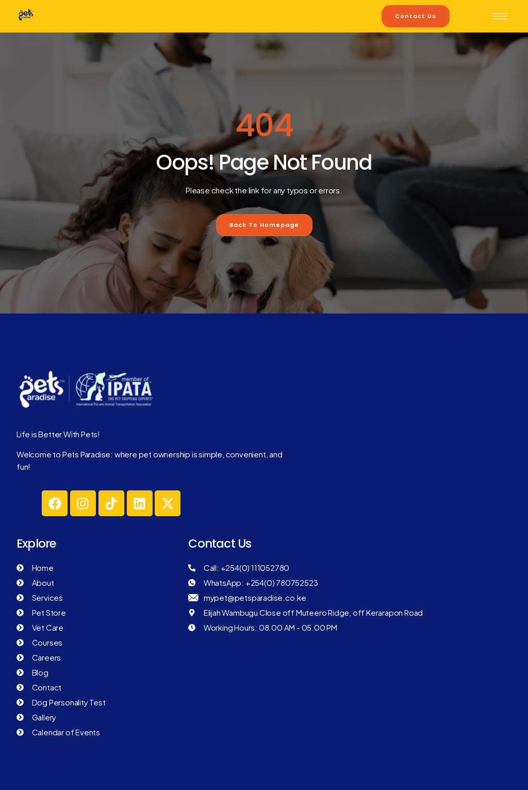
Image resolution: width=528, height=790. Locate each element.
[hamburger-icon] (500, 16)
